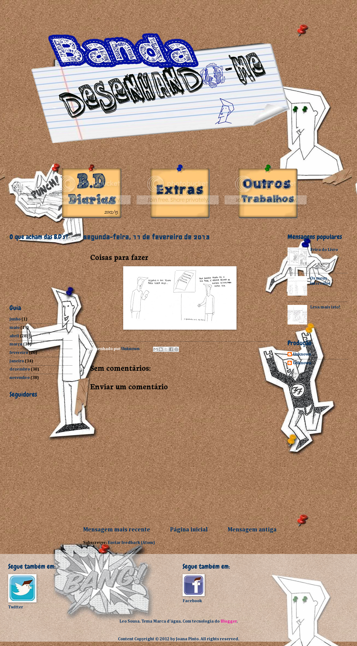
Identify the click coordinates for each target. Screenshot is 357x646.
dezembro (20, 369)
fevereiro (19, 353)
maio (15, 328)
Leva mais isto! (325, 307)
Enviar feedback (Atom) (131, 543)
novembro (20, 378)
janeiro (17, 361)
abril (14, 336)
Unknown (302, 354)
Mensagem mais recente (116, 530)
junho (15, 319)
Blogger (228, 621)
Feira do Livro (324, 250)
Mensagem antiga (252, 530)
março (16, 344)
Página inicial (189, 530)
